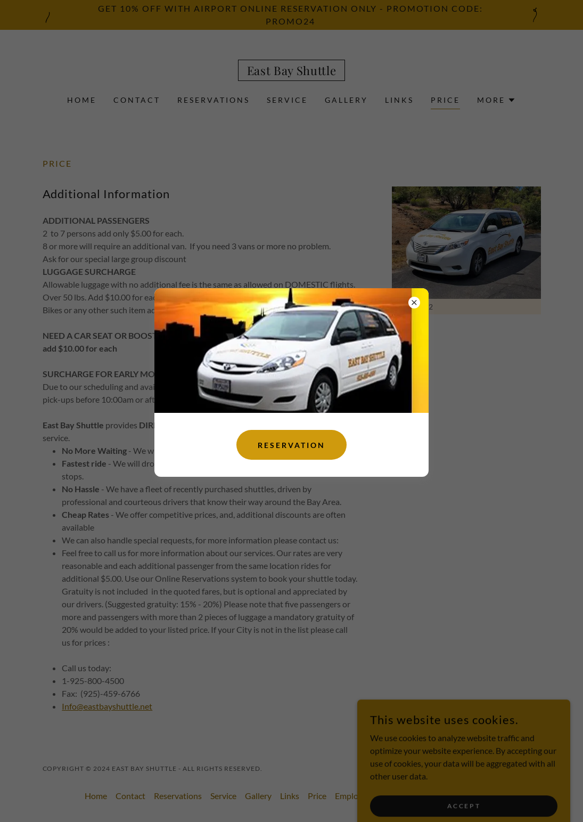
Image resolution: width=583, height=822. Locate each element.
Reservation (291, 445)
